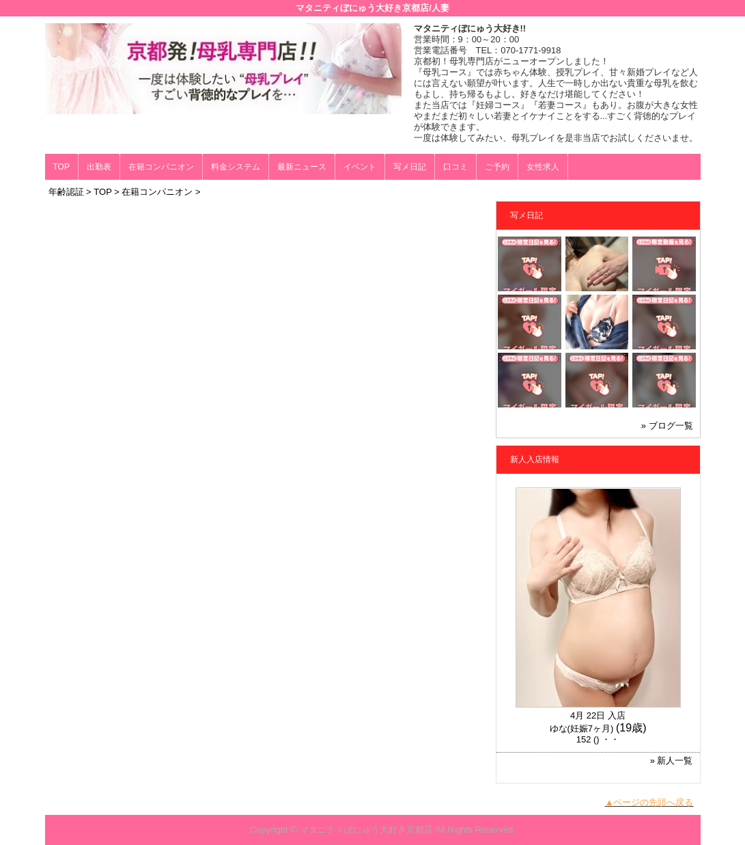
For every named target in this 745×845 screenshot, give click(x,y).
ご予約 (497, 167)
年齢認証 (66, 192)
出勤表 (99, 167)
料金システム (235, 167)
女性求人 (542, 167)
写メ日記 (409, 167)
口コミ (455, 167)
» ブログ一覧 (667, 425)
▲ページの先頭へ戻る (649, 802)
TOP (61, 167)
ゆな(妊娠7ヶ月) (582, 728)
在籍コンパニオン (161, 167)
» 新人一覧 (671, 760)
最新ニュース (301, 167)
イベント (359, 167)
